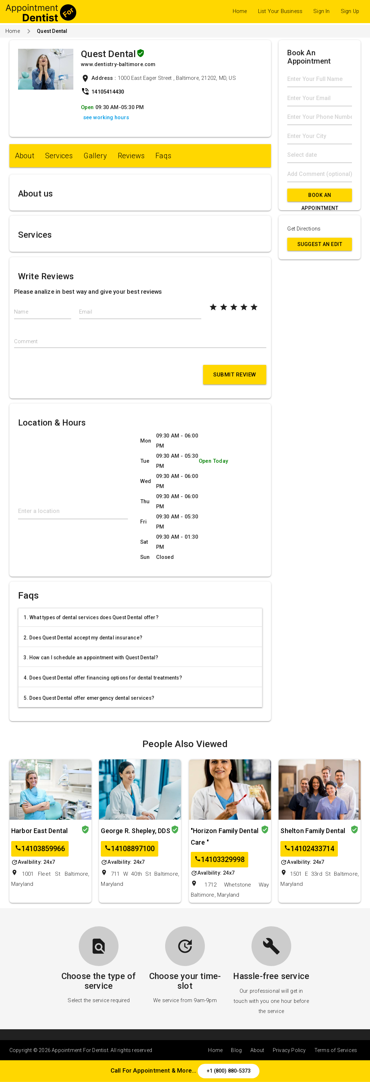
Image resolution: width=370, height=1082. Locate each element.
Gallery (95, 155)
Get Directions (303, 229)
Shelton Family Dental (312, 831)
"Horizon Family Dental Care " (224, 836)
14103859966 (40, 849)
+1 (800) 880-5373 (228, 1071)
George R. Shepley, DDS (135, 831)
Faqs (163, 155)
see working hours (106, 118)
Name (21, 312)
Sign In (321, 11)
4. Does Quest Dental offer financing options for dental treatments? (102, 678)
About (24, 155)
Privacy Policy (289, 1050)
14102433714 (309, 849)
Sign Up (350, 11)
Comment (26, 342)
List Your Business (280, 11)
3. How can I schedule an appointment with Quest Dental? (90, 657)
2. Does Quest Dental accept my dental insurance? (82, 638)
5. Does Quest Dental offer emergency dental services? (88, 698)
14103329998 (219, 859)
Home (240, 11)
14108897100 (129, 849)
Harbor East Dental (39, 831)
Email (85, 312)
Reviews (131, 155)
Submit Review (234, 374)
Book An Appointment (320, 197)
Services (59, 155)
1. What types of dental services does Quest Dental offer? (90, 617)
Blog (236, 1050)
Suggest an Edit (320, 244)
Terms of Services (335, 1050)
